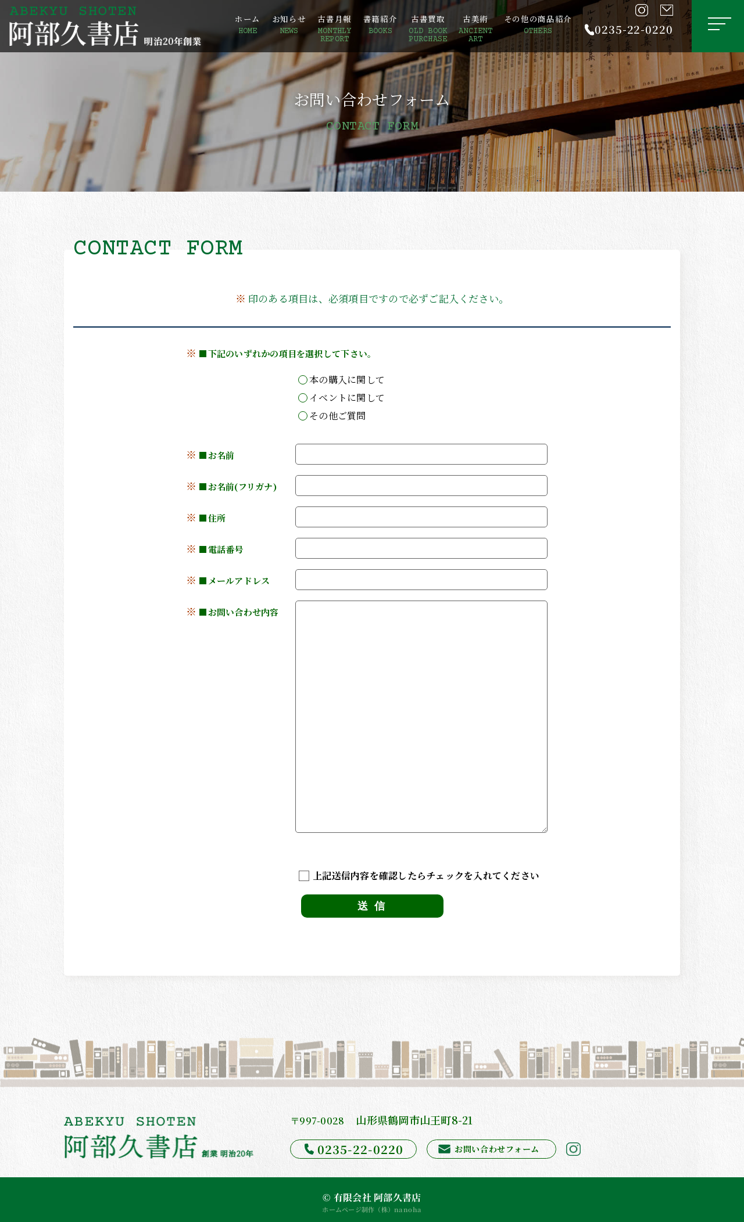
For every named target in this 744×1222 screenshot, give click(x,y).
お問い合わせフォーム (496, 1149)
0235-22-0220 (634, 29)
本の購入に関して (341, 378)
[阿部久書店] (105, 26)
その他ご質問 (332, 414)
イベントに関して (341, 396)
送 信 (371, 906)
